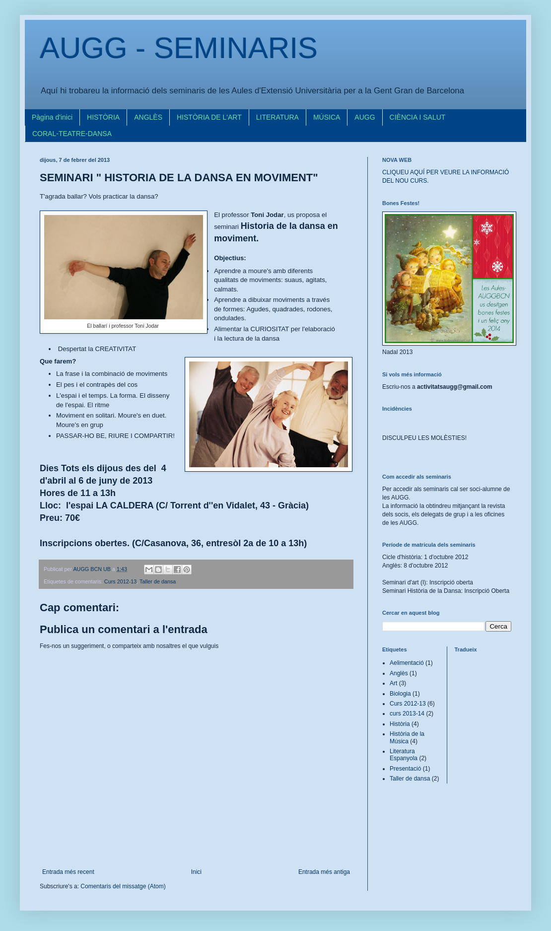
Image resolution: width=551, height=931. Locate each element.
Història (400, 723)
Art (393, 683)
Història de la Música (407, 737)
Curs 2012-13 (120, 581)
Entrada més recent (68, 871)
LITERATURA (277, 117)
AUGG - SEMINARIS (179, 48)
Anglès (399, 673)
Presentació (405, 768)
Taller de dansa (157, 581)
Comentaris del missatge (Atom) (122, 886)
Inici (196, 871)
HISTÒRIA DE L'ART (209, 117)
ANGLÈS (148, 117)
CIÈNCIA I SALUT (418, 117)
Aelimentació (407, 662)
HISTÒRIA (103, 117)
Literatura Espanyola (403, 755)
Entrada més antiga (324, 871)
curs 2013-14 (407, 713)
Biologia (400, 693)
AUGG (364, 117)
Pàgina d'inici (52, 117)
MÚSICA (326, 117)
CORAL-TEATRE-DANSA (72, 134)
